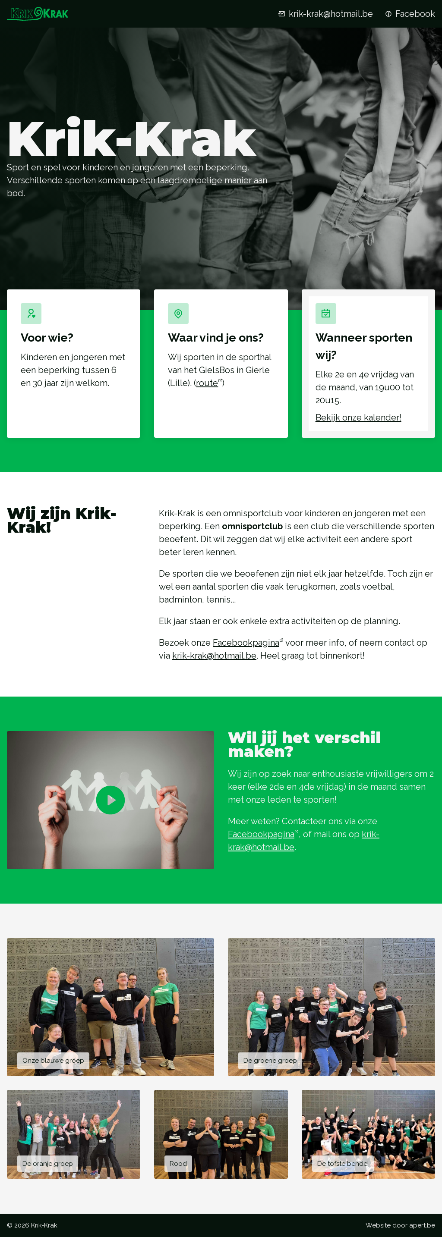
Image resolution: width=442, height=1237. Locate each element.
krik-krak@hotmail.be (325, 14)
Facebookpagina (246, 642)
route (207, 383)
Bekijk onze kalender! (358, 417)
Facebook (409, 14)
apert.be (422, 1225)
